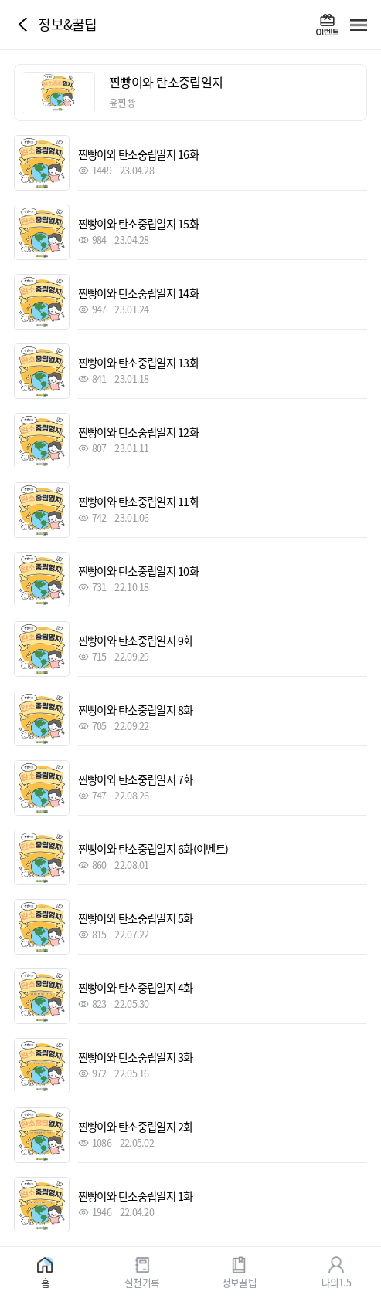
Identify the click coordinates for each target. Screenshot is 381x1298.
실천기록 (141, 1281)
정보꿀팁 (239, 1281)
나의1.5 (336, 1281)
